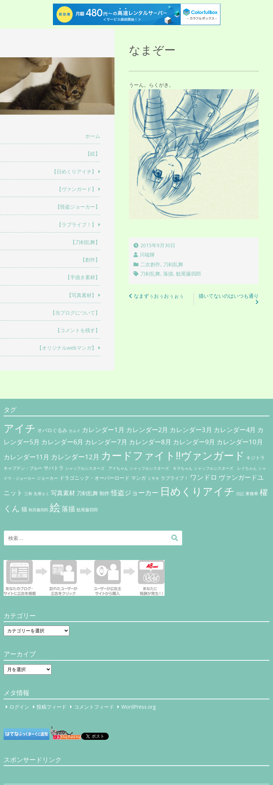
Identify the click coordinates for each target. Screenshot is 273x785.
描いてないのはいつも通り (229, 295)
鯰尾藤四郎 (188, 273)
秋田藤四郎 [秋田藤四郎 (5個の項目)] (38, 509)
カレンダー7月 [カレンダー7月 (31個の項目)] (106, 441)
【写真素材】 (82, 295)
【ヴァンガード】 (77, 189)
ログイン (19, 706)
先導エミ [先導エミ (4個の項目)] (41, 493)
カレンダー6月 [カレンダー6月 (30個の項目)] (62, 441)
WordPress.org (138, 706)
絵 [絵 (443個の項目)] (55, 507)
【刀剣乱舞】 (85, 242)
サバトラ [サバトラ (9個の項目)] (54, 468)
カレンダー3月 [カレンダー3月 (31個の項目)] (191, 429)
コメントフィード (94, 706)
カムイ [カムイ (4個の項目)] (75, 430)
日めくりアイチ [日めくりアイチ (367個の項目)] (197, 491)
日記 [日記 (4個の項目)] (240, 493)
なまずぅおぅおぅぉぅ (159, 295)
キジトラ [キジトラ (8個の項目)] (255, 457)
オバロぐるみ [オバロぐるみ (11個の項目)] (52, 430)
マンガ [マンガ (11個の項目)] (138, 477)
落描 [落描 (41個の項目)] (68, 508)
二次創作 (150, 264)
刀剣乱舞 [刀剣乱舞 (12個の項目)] (87, 493)
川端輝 (147, 254)
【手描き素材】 (82, 277)
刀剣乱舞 (173, 264)
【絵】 (92, 153)
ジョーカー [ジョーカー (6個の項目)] (47, 478)
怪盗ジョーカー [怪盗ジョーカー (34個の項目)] (135, 492)
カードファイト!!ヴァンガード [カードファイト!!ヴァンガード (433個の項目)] (173, 455)
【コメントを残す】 (77, 330)
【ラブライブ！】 (77, 224)
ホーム (92, 136)
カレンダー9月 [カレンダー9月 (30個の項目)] (194, 441)
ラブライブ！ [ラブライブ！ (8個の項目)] (175, 478)
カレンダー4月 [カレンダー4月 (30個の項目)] (235, 429)
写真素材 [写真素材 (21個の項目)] (63, 493)
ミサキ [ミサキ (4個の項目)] (153, 478)
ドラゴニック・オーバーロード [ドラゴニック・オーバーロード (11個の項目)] (94, 477)
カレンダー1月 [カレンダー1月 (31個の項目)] (103, 429)
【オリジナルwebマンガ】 (67, 347)
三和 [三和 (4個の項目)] (28, 493)
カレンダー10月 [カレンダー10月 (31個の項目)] (239, 441)
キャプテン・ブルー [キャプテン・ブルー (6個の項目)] (23, 468)
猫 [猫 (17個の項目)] (24, 509)
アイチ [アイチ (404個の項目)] (20, 428)
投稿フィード (51, 706)
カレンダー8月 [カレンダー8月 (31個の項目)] (150, 441)
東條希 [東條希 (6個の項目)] (251, 493)
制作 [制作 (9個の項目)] (104, 493)
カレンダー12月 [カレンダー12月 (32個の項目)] (75, 456)
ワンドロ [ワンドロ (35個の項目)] (203, 477)
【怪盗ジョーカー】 (77, 206)
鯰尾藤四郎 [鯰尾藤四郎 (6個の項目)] (87, 510)
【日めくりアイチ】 (74, 171)
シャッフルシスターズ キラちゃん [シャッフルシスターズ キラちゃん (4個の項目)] (161, 468)
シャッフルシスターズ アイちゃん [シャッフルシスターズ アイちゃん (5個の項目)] (96, 468)
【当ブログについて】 (75, 312)
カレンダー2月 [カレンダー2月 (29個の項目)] (147, 429)
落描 (168, 273)
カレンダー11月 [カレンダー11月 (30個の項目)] (26, 457)
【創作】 (90, 259)
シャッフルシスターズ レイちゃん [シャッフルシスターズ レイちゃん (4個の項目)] (225, 468)
